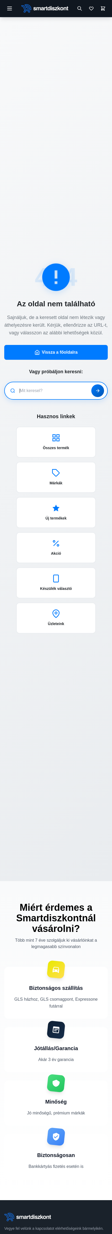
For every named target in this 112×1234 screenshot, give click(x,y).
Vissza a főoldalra (56, 352)
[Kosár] (103, 8)
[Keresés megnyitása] (79, 8)
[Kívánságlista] (91, 8)
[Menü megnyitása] (9, 8)
